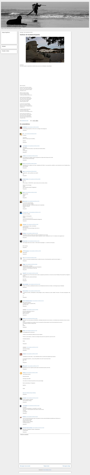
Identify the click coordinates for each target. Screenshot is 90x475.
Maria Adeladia (25, 284)
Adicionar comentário (24, 434)
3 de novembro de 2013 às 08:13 (30, 171)
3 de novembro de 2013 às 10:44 (33, 201)
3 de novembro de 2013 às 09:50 (34, 179)
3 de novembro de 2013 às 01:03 (30, 133)
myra (24, 171)
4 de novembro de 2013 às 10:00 (31, 318)
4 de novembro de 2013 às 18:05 (32, 372)
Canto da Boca (25, 290)
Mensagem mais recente (25, 466)
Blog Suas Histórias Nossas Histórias (29, 392)
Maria (24, 192)
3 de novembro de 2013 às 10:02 (31, 192)
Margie (24, 264)
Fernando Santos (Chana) (27, 427)
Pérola (24, 330)
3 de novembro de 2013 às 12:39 (32, 224)
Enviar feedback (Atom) (47, 469)
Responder (25, 130)
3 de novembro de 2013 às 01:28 (33, 145)
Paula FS (24, 273)
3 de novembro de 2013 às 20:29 (31, 264)
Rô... (23, 133)
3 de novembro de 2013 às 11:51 (35, 212)
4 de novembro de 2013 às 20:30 (38, 427)
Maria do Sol (25, 201)
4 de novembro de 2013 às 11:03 (31, 330)
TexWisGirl (25, 127)
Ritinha (24, 318)
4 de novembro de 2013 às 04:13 (38, 300)
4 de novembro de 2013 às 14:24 (32, 347)
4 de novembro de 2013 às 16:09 (32, 353)
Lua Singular (25, 145)
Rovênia (24, 416)
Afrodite (24, 353)
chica (24, 163)
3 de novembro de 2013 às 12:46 (32, 233)
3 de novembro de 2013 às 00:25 (33, 127)
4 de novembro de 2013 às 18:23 (33, 405)
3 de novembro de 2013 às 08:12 (31, 163)
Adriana (24, 372)
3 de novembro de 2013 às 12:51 (33, 241)
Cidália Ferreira (25, 179)
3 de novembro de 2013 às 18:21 (30, 257)
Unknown (24, 224)
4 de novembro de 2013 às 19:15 (32, 416)
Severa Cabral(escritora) (27, 300)
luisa (24, 257)
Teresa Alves (25, 241)
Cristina (24, 155)
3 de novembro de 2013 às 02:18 (32, 155)
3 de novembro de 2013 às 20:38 (32, 273)
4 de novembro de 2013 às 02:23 (34, 290)
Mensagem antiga (66, 466)
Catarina (24, 233)
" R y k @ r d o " (26, 212)
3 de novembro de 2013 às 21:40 (34, 284)
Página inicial (46, 466)
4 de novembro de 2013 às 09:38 (32, 309)
